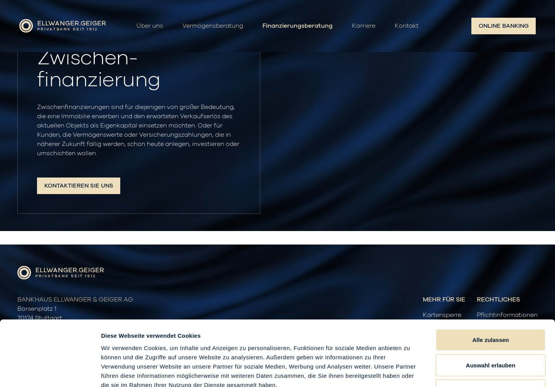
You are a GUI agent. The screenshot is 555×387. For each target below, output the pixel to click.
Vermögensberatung (212, 26)
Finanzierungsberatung (297, 26)
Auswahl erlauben (490, 311)
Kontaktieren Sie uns (78, 186)
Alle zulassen (490, 286)
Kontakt (407, 26)
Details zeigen (409, 372)
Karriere (363, 26)
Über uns (149, 26)
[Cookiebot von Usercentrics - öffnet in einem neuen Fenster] (50, 372)
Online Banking (504, 26)
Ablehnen (491, 336)
